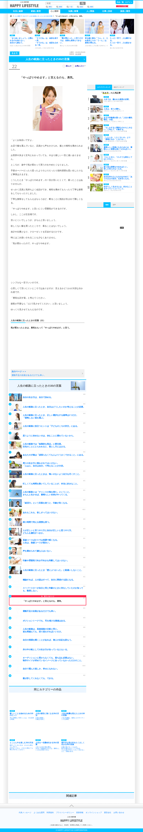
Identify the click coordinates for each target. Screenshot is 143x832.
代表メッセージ (25, 812)
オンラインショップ (94, 812)
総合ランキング (119, 87)
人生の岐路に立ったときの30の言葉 (40, 16)
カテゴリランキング (103, 87)
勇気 (50, 7)
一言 (70, 7)
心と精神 (17, 16)
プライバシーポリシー (65, 812)
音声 (114, 205)
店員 (81, 7)
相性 (91, 7)
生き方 (25, 16)
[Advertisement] (47, 263)
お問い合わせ (119, 812)
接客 (60, 7)
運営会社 (107, 812)
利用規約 (50, 812)
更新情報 (79, 812)
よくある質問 (39, 812)
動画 (107, 205)
